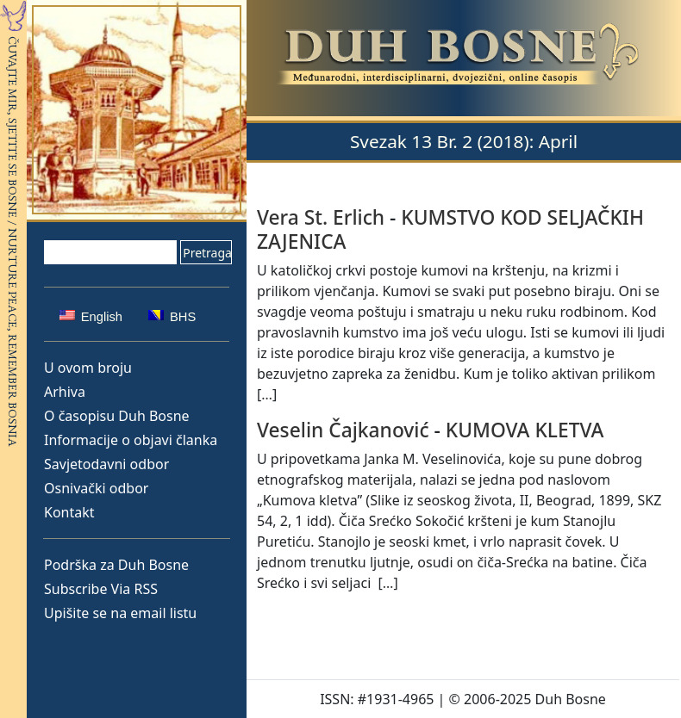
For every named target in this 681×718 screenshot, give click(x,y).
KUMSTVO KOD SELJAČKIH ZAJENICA (450, 229)
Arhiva (64, 391)
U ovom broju (88, 367)
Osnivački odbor (96, 488)
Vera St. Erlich (320, 217)
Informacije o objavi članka (130, 439)
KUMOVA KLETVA (525, 430)
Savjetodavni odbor (106, 464)
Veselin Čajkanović (343, 430)
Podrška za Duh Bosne (116, 564)
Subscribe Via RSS (101, 588)
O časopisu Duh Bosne (117, 415)
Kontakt (69, 512)
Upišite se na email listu (120, 612)
